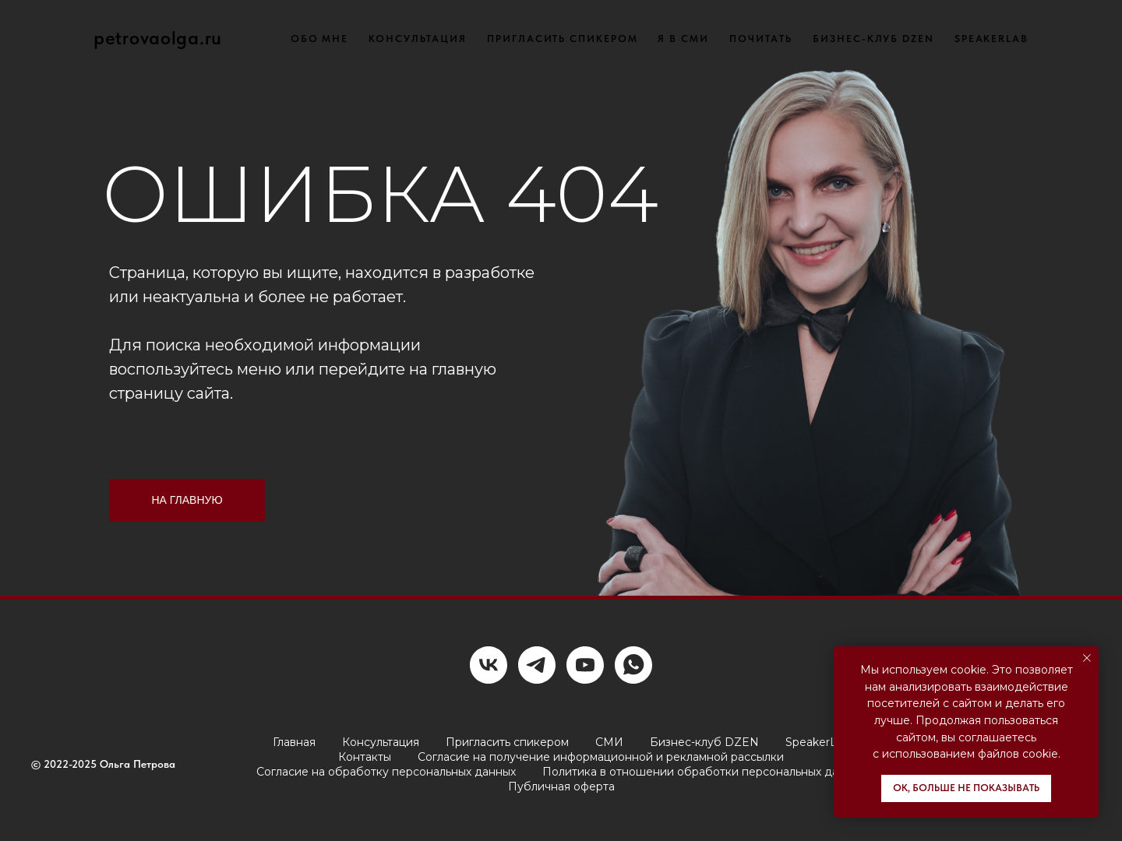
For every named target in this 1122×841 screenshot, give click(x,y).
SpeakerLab (817, 742)
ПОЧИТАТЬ (760, 38)
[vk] (488, 665)
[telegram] (537, 665)
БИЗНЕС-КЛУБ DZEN (873, 38)
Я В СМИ (683, 38)
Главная (294, 742)
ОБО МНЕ (319, 38)
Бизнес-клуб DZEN (704, 742)
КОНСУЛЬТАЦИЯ (418, 38)
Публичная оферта (561, 786)
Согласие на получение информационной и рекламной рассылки (601, 757)
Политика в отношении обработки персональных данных (704, 772)
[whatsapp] (633, 665)
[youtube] (585, 665)
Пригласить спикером (507, 742)
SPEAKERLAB (991, 38)
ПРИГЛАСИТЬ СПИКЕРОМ (562, 38)
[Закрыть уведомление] (1087, 658)
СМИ (609, 742)
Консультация (380, 742)
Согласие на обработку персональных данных (386, 772)
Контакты (364, 757)
